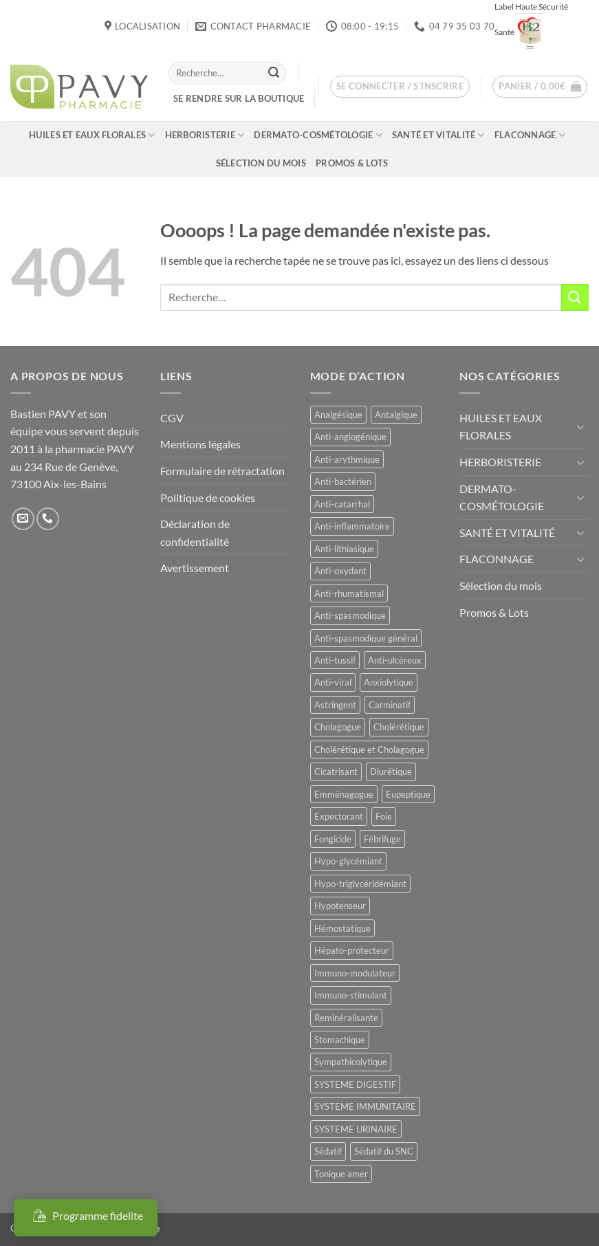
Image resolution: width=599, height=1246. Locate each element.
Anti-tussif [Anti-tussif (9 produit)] (335, 660)
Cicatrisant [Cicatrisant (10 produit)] (336, 771)
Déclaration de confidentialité (195, 532)
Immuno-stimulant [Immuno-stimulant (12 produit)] (350, 995)
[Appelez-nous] (47, 518)
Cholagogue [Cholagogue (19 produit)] (337, 726)
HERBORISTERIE (205, 135)
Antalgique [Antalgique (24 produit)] (396, 414)
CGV (172, 417)
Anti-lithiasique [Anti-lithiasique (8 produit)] (344, 548)
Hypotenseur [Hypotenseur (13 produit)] (340, 905)
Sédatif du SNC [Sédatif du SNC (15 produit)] (383, 1151)
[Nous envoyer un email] (23, 518)
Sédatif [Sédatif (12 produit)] (328, 1151)
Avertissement (194, 567)
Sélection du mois (261, 162)
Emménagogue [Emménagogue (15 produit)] (343, 794)
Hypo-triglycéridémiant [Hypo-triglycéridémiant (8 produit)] (360, 883)
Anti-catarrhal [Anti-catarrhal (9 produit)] (342, 504)
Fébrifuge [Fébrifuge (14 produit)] (382, 838)
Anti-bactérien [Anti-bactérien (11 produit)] (342, 481)
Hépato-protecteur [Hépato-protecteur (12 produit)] (351, 950)
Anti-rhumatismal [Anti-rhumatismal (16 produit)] (349, 593)
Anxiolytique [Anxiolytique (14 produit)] (388, 682)
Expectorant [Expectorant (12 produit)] (338, 816)
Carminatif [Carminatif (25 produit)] (390, 704)
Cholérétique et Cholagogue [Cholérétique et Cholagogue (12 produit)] (369, 749)
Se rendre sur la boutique (238, 98)
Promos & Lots (352, 162)
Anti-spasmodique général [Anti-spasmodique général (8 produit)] (365, 638)
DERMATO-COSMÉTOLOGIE (318, 135)
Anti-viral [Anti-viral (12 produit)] (332, 682)
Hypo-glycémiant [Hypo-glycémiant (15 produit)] (348, 860)
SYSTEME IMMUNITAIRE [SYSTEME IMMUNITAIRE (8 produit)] (365, 1106)
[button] (400, 87)
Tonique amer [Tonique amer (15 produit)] (341, 1173)
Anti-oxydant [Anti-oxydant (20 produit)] (340, 570)
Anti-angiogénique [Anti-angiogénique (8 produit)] (350, 436)
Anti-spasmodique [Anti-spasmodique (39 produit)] (350, 615)
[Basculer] (580, 426)
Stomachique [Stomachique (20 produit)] (339, 1039)
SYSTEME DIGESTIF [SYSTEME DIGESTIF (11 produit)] (355, 1084)
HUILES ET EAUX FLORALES (92, 135)
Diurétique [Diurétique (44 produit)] (391, 771)
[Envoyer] (273, 73)
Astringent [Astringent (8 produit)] (335, 704)
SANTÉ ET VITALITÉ (438, 135)
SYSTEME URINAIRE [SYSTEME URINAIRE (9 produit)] (355, 1129)
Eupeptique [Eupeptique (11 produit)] (408, 794)
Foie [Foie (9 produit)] (383, 816)
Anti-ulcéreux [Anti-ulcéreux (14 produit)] (395, 660)
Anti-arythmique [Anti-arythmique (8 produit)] (347, 459)
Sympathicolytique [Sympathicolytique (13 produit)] (350, 1061)
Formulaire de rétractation (222, 470)
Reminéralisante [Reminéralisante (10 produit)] (346, 1017)
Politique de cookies (207, 497)
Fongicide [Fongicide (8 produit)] (332, 838)
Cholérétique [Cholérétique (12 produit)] (398, 726)
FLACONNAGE (529, 135)
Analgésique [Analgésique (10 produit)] (338, 414)
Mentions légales (200, 443)
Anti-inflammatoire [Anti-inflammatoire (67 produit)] (352, 526)
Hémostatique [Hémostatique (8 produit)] (342, 928)
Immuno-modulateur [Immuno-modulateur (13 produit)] (354, 973)
